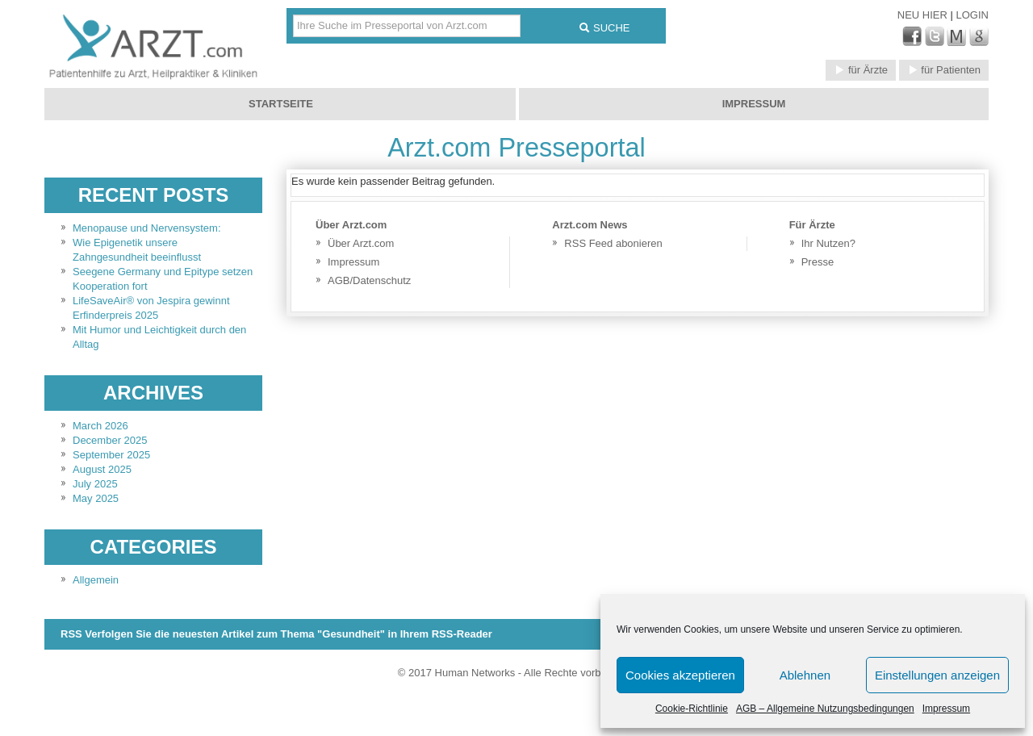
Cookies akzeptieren (680, 675)
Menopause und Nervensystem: (147, 228)
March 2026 (100, 426)
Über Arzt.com (361, 243)
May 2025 (96, 498)
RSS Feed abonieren (613, 243)
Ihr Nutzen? (828, 243)
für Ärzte (861, 70)
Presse (817, 262)
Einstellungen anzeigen (937, 675)
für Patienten (944, 70)
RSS (276, 634)
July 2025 (95, 484)
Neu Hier (924, 15)
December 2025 (110, 440)
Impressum (946, 708)
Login (972, 15)
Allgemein (96, 580)
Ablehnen (805, 675)
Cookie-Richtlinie (691, 708)
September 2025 (111, 455)
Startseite (281, 104)
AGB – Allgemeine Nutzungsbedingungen (825, 708)
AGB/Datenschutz (369, 280)
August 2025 (102, 469)
